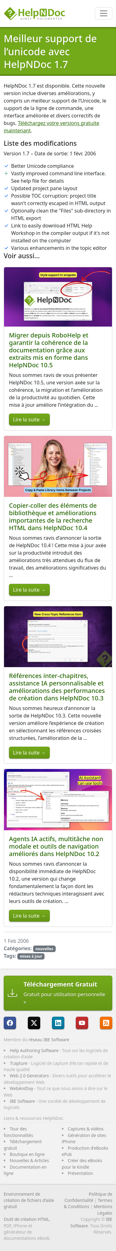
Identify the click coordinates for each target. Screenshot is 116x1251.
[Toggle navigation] (103, 13)
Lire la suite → (29, 419)
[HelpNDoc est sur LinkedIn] (58, 1023)
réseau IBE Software (48, 1039)
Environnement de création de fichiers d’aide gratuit (29, 1200)
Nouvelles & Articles (29, 1160)
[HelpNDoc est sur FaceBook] (10, 1023)
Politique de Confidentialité (88, 1197)
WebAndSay (21, 1088)
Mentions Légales (103, 1209)
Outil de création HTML (26, 1219)
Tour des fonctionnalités (18, 1132)
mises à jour (31, 956)
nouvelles (44, 948)
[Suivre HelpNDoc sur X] (34, 1023)
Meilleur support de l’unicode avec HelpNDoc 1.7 (50, 51)
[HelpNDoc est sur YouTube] (82, 1023)
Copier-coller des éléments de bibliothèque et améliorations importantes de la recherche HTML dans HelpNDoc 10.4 (53, 516)
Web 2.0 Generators (29, 1076)
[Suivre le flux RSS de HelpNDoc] (106, 1023)
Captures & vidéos (86, 1129)
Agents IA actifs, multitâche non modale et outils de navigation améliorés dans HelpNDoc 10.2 (56, 846)
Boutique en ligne (27, 1154)
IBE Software (22, 1101)
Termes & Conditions (88, 1203)
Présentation (80, 1173)
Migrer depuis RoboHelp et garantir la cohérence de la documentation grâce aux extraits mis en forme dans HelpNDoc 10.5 (48, 350)
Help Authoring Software (34, 1050)
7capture (19, 1063)
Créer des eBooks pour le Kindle (82, 1163)
